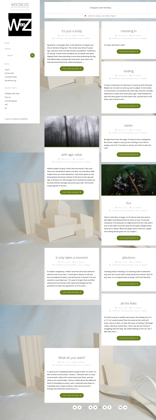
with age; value (71, 155)
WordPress (24, 119)
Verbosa (16, 119)
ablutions (128, 258)
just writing (80, 35)
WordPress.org (10, 80)
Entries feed (9, 73)
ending (129, 71)
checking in (129, 31)
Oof (6, 104)
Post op (8, 97)
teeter (128, 126)
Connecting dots (11, 101)
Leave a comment (84, 38)
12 (120, 409)
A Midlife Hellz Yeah (12, 94)
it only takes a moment (71, 258)
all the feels (128, 304)
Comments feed (11, 77)
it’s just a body (72, 31)
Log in (7, 70)
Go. (6, 108)
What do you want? (72, 359)
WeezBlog (20, 5)
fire (128, 204)
